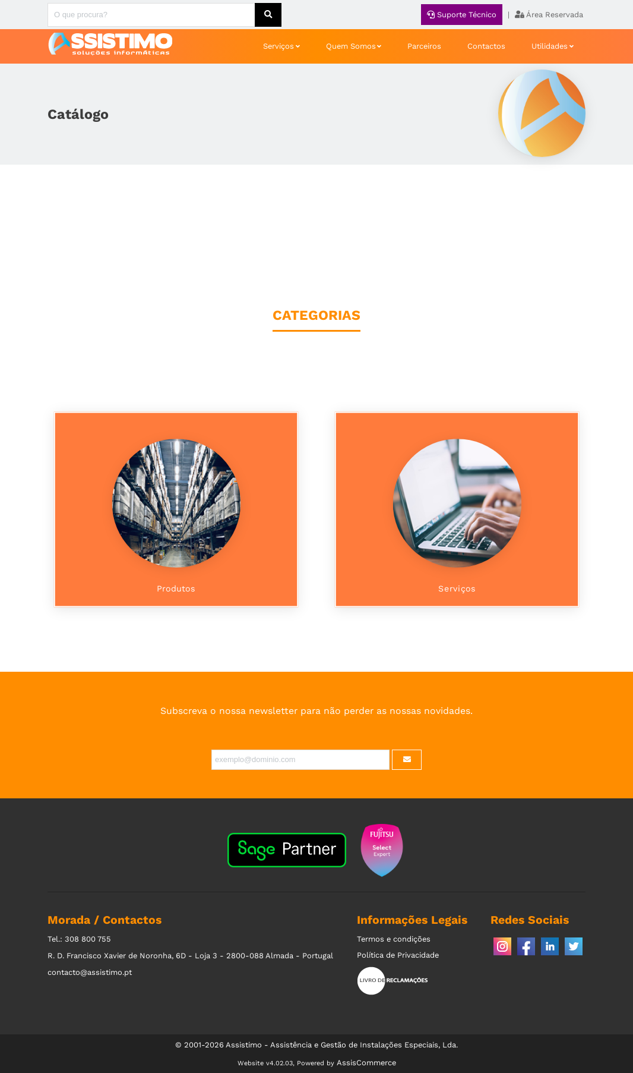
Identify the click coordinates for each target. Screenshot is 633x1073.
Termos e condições (394, 938)
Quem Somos (351, 46)
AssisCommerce (366, 1062)
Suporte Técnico (461, 14)
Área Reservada (549, 14)
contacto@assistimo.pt (90, 972)
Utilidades (549, 46)
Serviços (278, 46)
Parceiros (424, 46)
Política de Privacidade (398, 955)
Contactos (486, 46)
